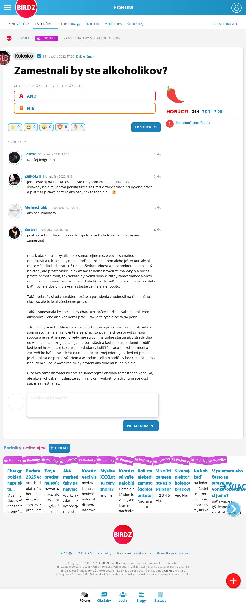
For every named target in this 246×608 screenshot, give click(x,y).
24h (195, 111)
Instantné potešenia (193, 122)
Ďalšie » (85, 56)
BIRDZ (9, 38)
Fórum (123, 7)
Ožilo (92, 24)
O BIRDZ (84, 563)
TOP (70, 24)
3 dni (207, 111)
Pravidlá (173, 563)
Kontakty (104, 563)
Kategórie (45, 24)
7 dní (219, 111)
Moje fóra (113, 24)
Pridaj (140, 435)
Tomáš (92, 580)
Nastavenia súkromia (134, 563)
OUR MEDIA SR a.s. (111, 573)
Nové (19, 24)
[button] (229, 516)
